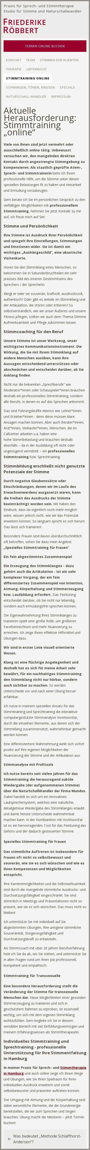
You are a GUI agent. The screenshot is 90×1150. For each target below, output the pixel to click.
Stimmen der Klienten (59, 60)
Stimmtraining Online (27, 78)
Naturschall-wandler (26, 96)
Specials (67, 87)
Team (30, 60)
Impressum (61, 96)
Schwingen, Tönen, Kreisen (30, 87)
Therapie (14, 69)
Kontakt (13, 60)
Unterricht (36, 69)
